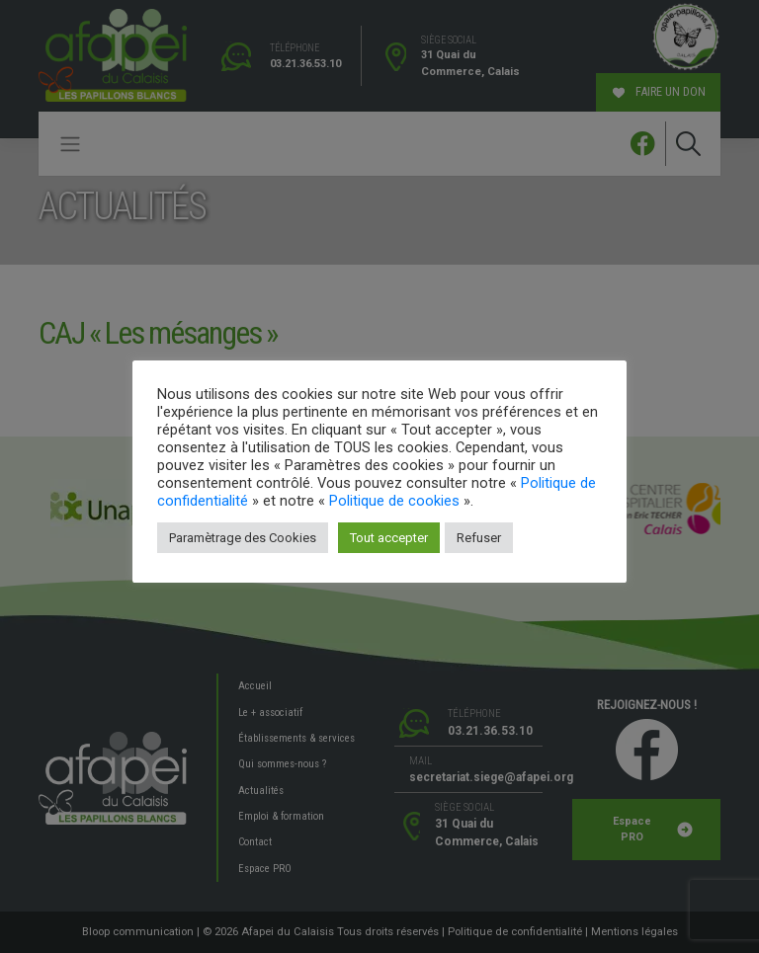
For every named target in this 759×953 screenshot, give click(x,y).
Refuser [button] (479, 537)
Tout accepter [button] (389, 537)
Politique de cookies (394, 501)
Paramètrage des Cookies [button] (242, 537)
